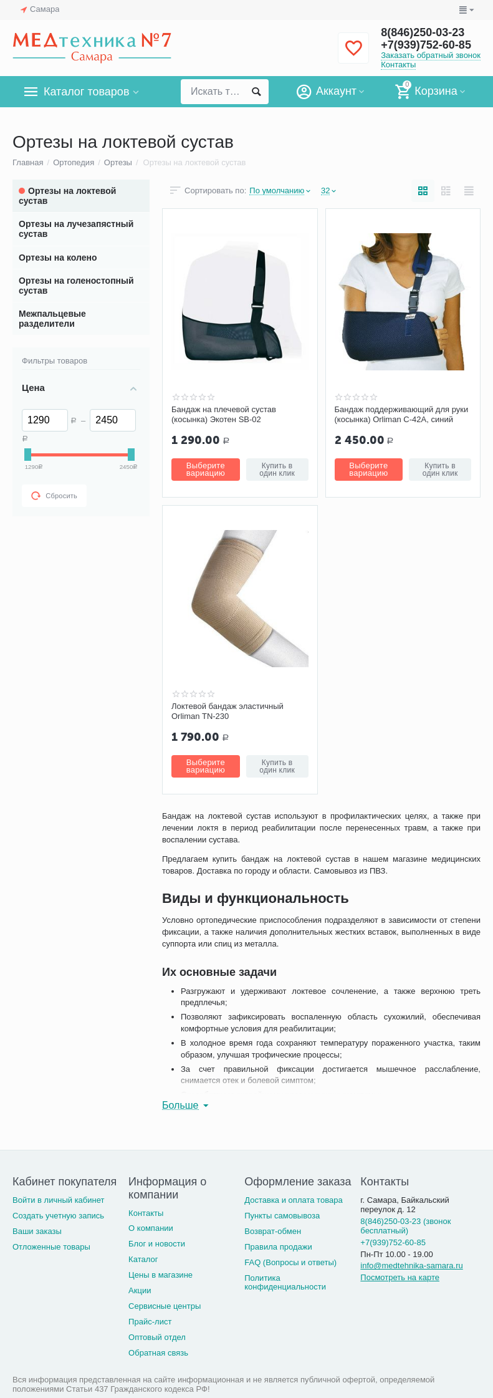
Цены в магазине (160, 1275)
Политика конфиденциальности (285, 1282)
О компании (150, 1228)
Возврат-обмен (272, 1231)
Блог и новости (156, 1243)
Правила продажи (278, 1246)
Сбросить (54, 496)
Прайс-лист (149, 1321)
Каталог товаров (86, 92)
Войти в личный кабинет (58, 1200)
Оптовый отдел (157, 1337)
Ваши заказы (37, 1231)
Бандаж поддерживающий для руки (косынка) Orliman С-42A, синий (402, 414)
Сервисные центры (164, 1306)
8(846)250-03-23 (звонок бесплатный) (405, 1226)
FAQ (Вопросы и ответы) (290, 1262)
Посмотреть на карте (399, 1277)
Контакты (398, 64)
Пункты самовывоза (282, 1215)
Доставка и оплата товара (293, 1200)
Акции (139, 1290)
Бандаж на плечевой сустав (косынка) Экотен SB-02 (223, 414)
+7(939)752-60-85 (426, 45)
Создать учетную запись (58, 1215)
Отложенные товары (51, 1246)
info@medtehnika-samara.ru (411, 1265)
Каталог (143, 1259)
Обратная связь (158, 1352)
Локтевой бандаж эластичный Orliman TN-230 (227, 711)
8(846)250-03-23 (422, 32)
